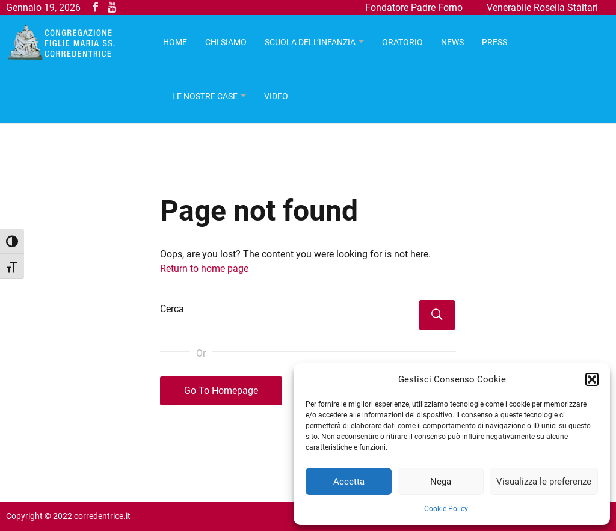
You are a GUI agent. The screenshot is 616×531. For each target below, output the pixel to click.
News (452, 42)
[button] (592, 379)
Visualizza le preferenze (543, 481)
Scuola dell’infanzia (310, 42)
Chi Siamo (226, 42)
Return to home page (204, 268)
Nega (440, 481)
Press (494, 42)
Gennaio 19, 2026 (43, 7)
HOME (175, 42)
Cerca (172, 309)
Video (276, 96)
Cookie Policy (446, 509)
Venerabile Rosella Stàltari (542, 7)
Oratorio (402, 42)
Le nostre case (205, 96)
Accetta (349, 481)
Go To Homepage (221, 390)
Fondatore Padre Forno (414, 7)
